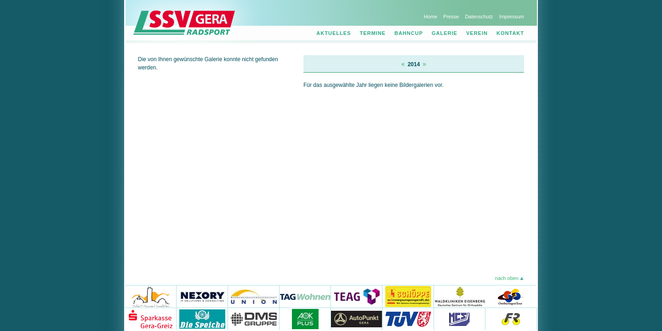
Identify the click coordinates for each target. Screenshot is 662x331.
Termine (373, 33)
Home (430, 16)
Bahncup (408, 33)
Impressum (511, 16)
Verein (477, 33)
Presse (451, 16)
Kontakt (510, 33)
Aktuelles (333, 33)
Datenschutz (479, 16)
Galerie (444, 33)
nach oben (507, 278)
